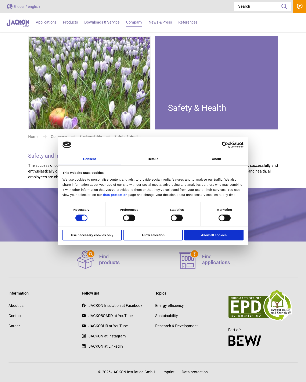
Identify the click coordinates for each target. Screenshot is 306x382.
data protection (114, 195)
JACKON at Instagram (107, 336)
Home (33, 136)
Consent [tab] (89, 159)
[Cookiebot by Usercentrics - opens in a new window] (225, 145)
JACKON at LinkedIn (102, 346)
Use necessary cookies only (92, 235)
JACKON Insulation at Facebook (112, 305)
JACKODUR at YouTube (108, 326)
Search (282, 6)
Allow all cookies (214, 235)
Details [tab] (153, 159)
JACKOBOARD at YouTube (111, 315)
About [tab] (216, 159)
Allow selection (153, 235)
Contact (299, 6)
